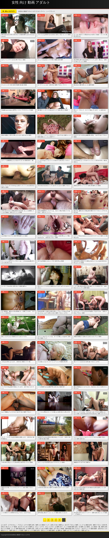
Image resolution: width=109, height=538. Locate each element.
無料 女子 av (85, 530)
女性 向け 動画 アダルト (31, 2)
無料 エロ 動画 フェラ (42, 525)
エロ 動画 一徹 (95, 527)
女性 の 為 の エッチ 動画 (9, 527)
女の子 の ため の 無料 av (26, 527)
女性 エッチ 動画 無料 (48, 530)
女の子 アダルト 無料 (72, 525)
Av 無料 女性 (30, 529)
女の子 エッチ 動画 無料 (89, 529)
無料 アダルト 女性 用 (100, 525)
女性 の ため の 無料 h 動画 (44, 529)
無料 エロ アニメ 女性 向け (71, 530)
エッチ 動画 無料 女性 (71, 527)
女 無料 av (59, 530)
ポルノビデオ (49, 527)
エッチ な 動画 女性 (85, 525)
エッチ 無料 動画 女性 (18, 529)
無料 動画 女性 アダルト (72, 529)
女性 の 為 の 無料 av (57, 525)
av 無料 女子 (59, 527)
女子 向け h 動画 (59, 529)
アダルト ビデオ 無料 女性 (26, 525)
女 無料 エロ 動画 (84, 527)
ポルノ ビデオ (39, 527)
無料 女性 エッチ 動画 (16, 530)
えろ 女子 (4, 525)
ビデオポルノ (12, 525)
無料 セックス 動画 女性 (32, 530)
